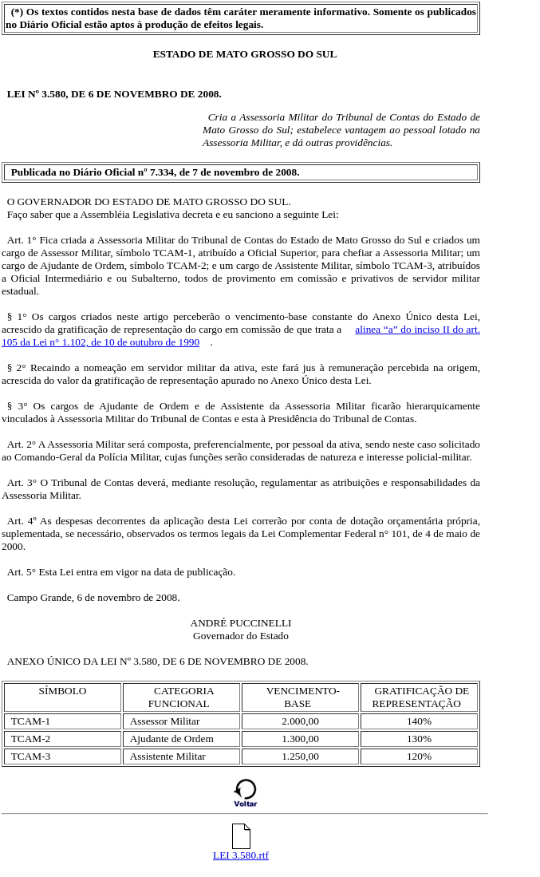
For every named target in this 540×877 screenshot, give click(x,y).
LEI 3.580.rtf (241, 850)
